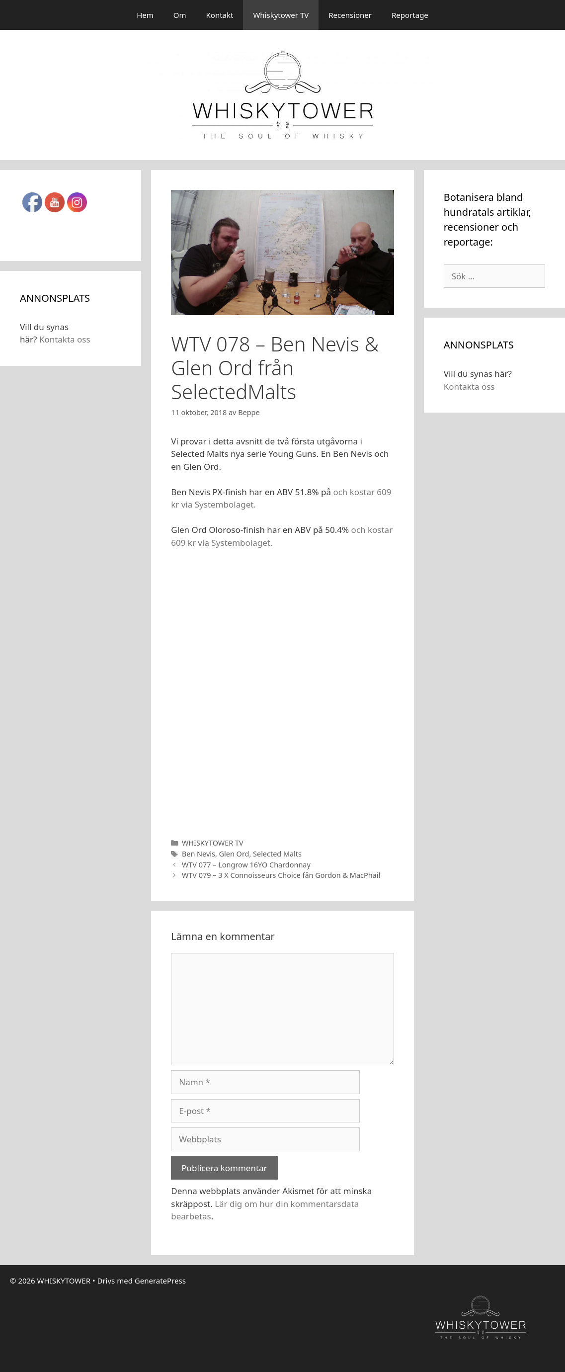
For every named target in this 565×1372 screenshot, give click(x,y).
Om (179, 15)
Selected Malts (277, 853)
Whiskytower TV (281, 15)
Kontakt (220, 15)
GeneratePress (160, 1281)
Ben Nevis (198, 853)
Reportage (410, 15)
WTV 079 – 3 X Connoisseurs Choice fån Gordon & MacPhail (281, 875)
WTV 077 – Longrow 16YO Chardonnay (246, 864)
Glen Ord (234, 853)
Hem (145, 15)
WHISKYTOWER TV (212, 843)
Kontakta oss (64, 339)
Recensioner (350, 15)
